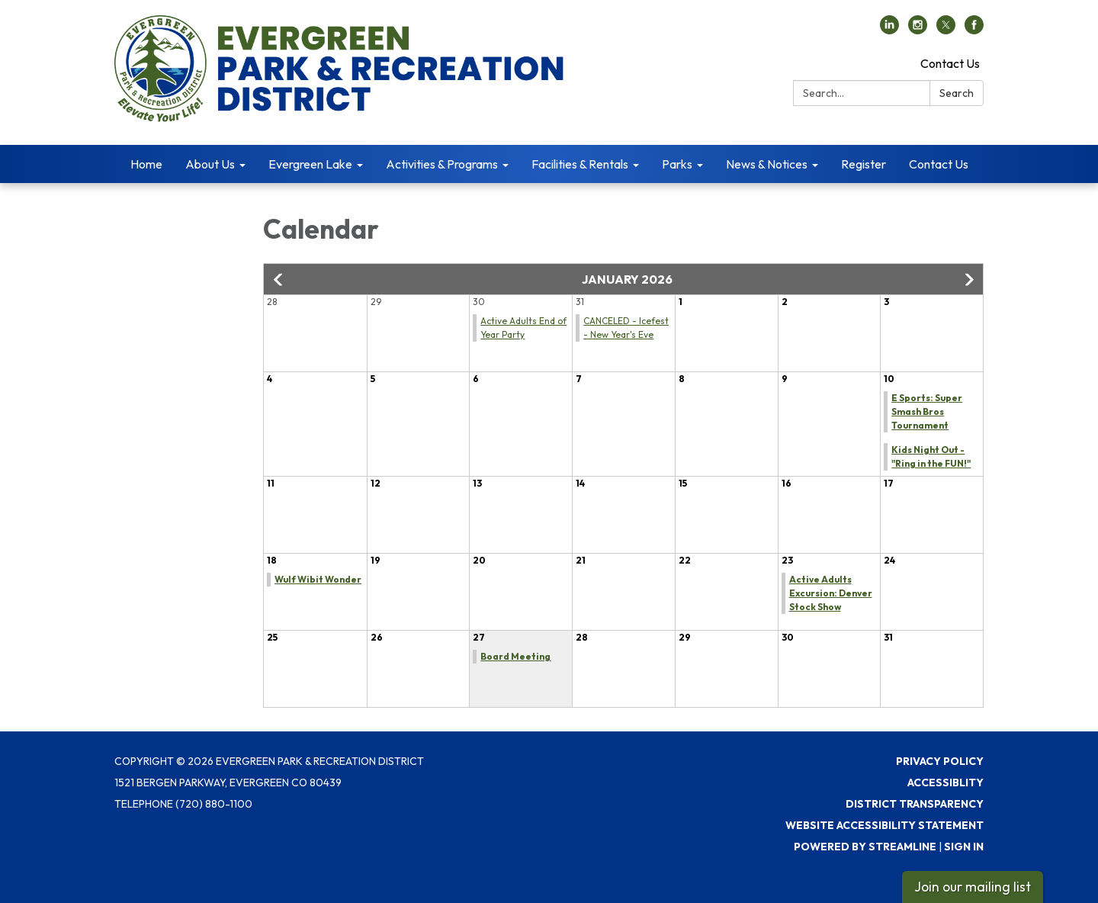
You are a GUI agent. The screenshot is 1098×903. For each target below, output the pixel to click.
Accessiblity (945, 782)
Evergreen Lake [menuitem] (310, 164)
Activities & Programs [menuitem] (442, 164)
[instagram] (917, 29)
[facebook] (974, 29)
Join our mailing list (972, 886)
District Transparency (915, 804)
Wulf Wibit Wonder (317, 579)
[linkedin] (889, 29)
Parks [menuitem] (677, 164)
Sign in (964, 846)
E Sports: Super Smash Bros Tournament (926, 411)
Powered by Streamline (865, 846)
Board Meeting (515, 656)
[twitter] (945, 29)
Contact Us (950, 63)
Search (956, 93)
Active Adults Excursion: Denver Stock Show (830, 593)
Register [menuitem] (863, 164)
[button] (279, 280)
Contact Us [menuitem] (938, 164)
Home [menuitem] (146, 164)
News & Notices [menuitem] (766, 164)
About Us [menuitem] (210, 164)
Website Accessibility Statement (884, 825)
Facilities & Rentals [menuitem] (579, 164)
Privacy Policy (940, 761)
